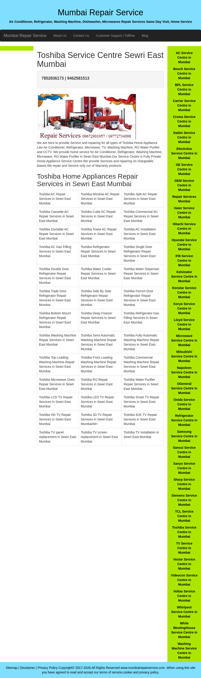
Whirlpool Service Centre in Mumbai (184, 611)
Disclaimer (27, 668)
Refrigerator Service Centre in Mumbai (184, 420)
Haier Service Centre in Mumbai (184, 212)
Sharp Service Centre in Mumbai (184, 484)
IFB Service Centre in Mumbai (184, 260)
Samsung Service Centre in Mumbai (184, 436)
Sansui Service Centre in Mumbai (184, 452)
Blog (145, 35)
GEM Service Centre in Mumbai (184, 185)
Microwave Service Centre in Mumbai (184, 340)
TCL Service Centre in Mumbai (184, 516)
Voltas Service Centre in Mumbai (184, 595)
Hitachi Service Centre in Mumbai (184, 228)
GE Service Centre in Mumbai (184, 169)
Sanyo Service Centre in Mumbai (184, 468)
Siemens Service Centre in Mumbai (184, 500)
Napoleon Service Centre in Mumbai (184, 372)
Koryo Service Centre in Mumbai (184, 308)
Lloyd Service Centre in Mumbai (184, 324)
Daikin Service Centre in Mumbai (184, 137)
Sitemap (11, 668)
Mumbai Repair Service (25, 35)
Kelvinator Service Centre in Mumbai (184, 276)
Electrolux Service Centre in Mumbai (184, 153)
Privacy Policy (47, 668)
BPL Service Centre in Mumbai (184, 89)
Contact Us (81, 35)
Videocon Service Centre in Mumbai (184, 580)
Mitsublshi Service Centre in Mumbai (184, 356)
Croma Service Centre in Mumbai (184, 121)
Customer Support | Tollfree (115, 35)
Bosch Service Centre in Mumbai (184, 73)
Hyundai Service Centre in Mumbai (184, 244)
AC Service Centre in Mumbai (184, 57)
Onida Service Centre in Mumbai (184, 404)
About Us (60, 35)
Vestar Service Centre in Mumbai (184, 564)
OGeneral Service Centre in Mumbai (184, 388)
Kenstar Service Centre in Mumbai (184, 292)
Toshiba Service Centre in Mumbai (184, 532)
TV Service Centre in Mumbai (184, 548)
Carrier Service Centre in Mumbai (184, 105)
